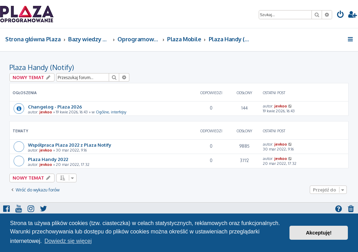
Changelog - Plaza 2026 (55, 107)
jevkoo (46, 112)
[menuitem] (340, 15)
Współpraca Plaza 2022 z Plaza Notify (69, 145)
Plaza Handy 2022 (48, 159)
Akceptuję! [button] (319, 233)
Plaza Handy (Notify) (41, 67)
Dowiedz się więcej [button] (68, 241)
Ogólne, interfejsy (111, 112)
